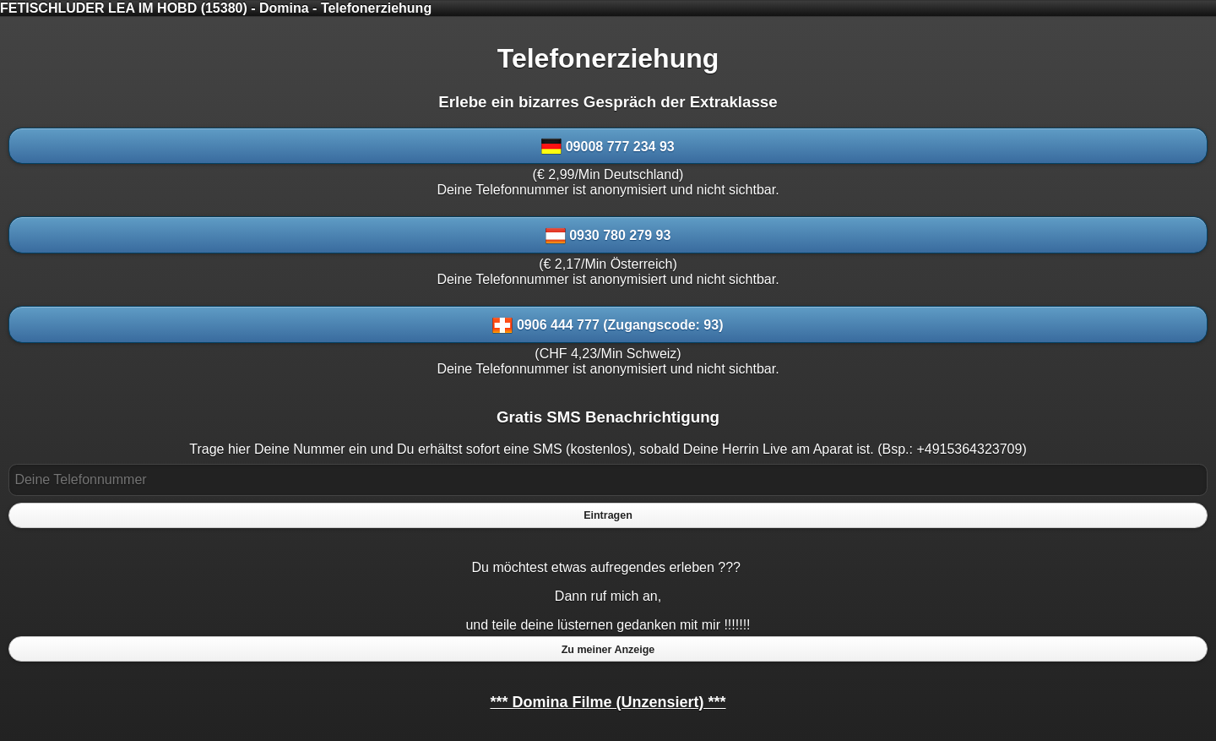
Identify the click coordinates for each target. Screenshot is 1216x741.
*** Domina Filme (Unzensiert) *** (607, 702)
